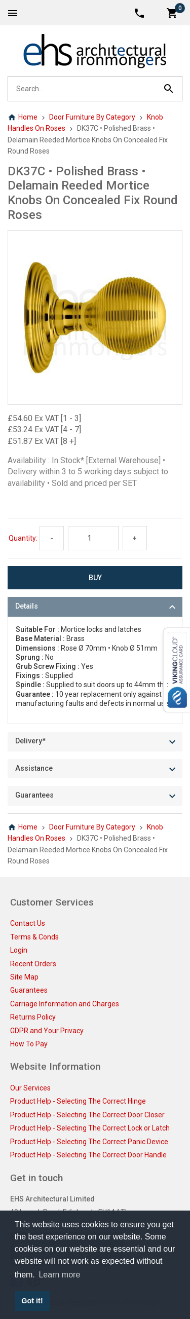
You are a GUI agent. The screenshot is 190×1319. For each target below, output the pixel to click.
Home (22, 117)
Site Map (24, 977)
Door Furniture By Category (92, 117)
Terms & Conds (34, 937)
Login (18, 950)
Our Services (30, 1088)
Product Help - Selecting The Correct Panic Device (89, 1142)
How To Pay (29, 1044)
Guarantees (29, 990)
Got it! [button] (32, 1301)
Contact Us (27, 923)
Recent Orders (33, 964)
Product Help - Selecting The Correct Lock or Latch (90, 1128)
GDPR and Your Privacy (47, 1031)
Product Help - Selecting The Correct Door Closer (87, 1115)
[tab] (95, 607)
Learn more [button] (59, 1274)
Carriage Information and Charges (64, 1004)
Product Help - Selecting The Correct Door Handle (88, 1155)
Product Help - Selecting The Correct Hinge (78, 1101)
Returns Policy (33, 1017)
